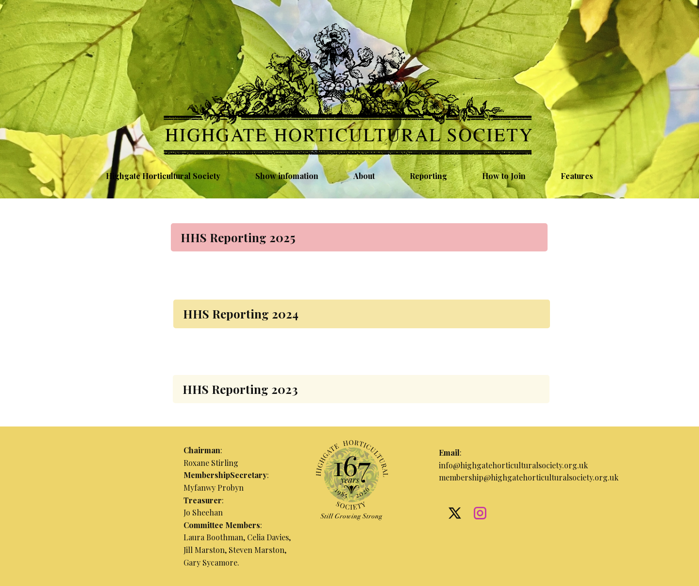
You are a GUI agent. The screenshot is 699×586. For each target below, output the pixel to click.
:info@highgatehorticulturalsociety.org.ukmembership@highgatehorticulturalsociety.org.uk (528, 464)
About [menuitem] (364, 176)
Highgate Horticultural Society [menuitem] (163, 176)
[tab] (359, 237)
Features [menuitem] (577, 176)
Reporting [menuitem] (428, 176)
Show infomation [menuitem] (286, 176)
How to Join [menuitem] (504, 176)
